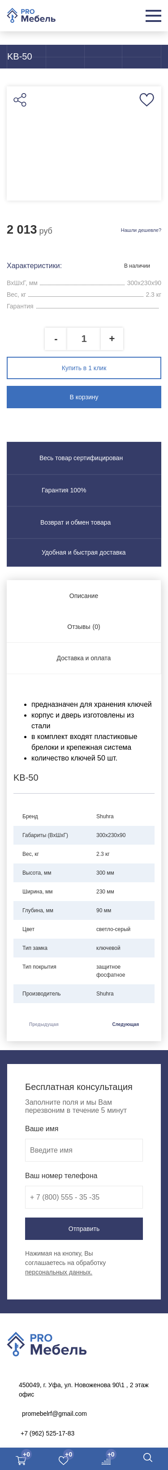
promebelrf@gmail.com (54, 1413)
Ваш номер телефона (61, 1175)
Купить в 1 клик (84, 368)
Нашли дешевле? (141, 230)
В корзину (84, 397)
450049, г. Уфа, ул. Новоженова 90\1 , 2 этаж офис (84, 1389)
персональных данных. (58, 1272)
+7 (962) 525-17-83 (47, 1433)
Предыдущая (44, 1024)
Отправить (84, 1228)
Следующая (125, 1024)
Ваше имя (41, 1128)
